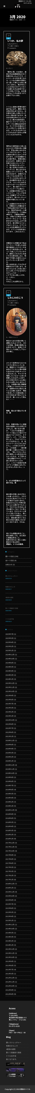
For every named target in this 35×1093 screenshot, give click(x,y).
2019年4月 (9, 797)
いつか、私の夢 (15, 40)
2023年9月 (9, 695)
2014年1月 (9, 945)
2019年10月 (9, 773)
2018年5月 (9, 822)
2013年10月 (9, 957)
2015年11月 (9, 892)
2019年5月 (9, 793)
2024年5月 (9, 667)
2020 (20, 20)
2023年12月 (9, 683)
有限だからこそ (10, 587)
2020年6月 (9, 744)
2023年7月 (9, 703)
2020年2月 (9, 757)
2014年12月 (9, 924)
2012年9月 (9, 990)
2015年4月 (9, 916)
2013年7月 (9, 969)
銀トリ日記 (14, 46)
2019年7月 (9, 785)
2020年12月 (9, 740)
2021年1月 (9, 736)
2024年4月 (9, 671)
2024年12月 (9, 654)
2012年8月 (9, 994)
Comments (12, 48)
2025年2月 (9, 646)
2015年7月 (9, 904)
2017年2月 (9, 875)
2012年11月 (9, 982)
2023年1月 (9, 716)
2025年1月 (9, 650)
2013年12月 (9, 949)
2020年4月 (9, 748)
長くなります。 (12, 1059)
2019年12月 (9, 765)
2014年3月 (9, 937)
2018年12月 (9, 810)
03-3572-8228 (14, 1026)
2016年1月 (9, 887)
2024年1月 (9, 679)
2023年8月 (9, 699)
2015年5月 (9, 912)
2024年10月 (9, 658)
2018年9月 (9, 814)
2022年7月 (9, 728)
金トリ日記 (9, 560)
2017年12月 (9, 842)
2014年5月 (9, 932)
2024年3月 (9, 675)
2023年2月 (9, 712)
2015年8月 (9, 900)
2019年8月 (9, 781)
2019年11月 (9, 769)
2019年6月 (9, 789)
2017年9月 (9, 855)
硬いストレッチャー (11, 576)
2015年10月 (9, 896)
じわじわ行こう (15, 297)
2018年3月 (9, 830)
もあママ (13, 44)
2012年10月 (9, 986)
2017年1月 (9, 879)
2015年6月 (9, 908)
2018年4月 (9, 826)
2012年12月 (9, 977)
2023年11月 (9, 687)
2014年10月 (9, 928)
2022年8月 (9, 724)
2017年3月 (9, 871)
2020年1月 (9, 761)
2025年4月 (9, 642)
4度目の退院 (9, 597)
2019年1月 (9, 806)
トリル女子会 (9, 619)
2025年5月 (9, 638)
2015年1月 (9, 920)
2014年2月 (9, 941)
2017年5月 (9, 867)
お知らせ (8, 564)
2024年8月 (9, 662)
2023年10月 (9, 691)
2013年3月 (9, 973)
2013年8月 (9, 965)
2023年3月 (9, 707)
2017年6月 (9, 863)
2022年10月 (9, 720)
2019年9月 (9, 777)
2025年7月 (9, 634)
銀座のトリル (14, 20)
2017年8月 (9, 859)
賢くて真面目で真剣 (11, 608)
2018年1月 (9, 838)
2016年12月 (9, 883)
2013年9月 (9, 961)
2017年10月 (9, 851)
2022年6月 (9, 732)
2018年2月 (9, 834)
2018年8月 (9, 818)
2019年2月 (9, 802)
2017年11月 (9, 847)
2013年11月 (9, 953)
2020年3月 (9, 752)
